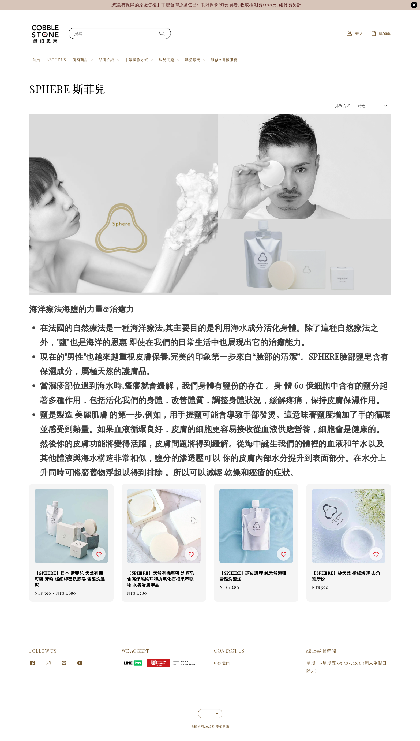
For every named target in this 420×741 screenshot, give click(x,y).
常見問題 (166, 59)
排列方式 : (343, 105)
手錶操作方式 (136, 59)
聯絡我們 (222, 663)
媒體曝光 (192, 59)
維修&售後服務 (224, 59)
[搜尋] (162, 33)
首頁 (36, 59)
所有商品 (80, 59)
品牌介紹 (106, 59)
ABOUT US (56, 59)
